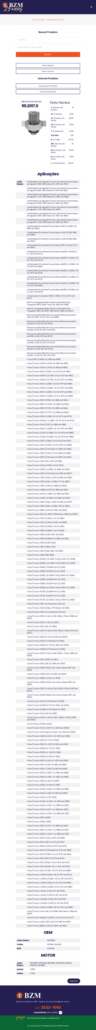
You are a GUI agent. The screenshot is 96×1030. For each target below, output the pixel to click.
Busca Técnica (48, 71)
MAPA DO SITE (54, 1018)
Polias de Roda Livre (48, 92)
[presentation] (24, 123)
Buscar (48, 54)
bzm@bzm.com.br (62, 1002)
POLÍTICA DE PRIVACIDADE (37, 1018)
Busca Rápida (48, 65)
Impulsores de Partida (55, 20)
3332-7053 (48, 1007)
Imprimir (74, 981)
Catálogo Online (38, 20)
